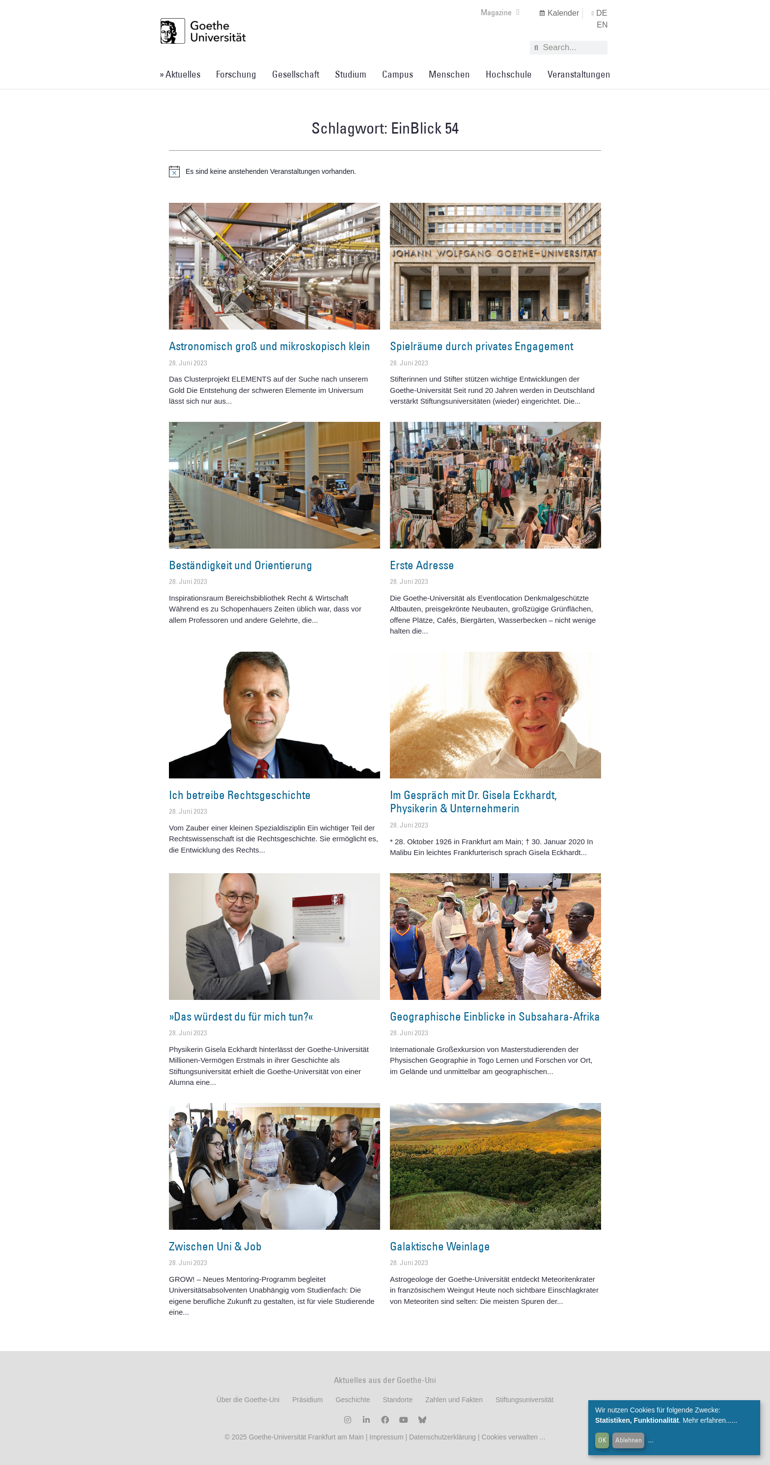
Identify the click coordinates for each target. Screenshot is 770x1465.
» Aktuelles (180, 74)
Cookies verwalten (511, 1437)
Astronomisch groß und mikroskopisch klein (269, 345)
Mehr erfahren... (707, 1420)
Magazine (500, 12)
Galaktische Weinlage (440, 1246)
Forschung (236, 74)
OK (602, 1440)
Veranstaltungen (579, 74)
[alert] (385, 171)
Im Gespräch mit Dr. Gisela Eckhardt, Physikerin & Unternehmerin (473, 801)
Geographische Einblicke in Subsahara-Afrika (495, 1016)
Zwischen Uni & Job (215, 1246)
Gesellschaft (295, 74)
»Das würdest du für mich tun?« (241, 1016)
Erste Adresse (422, 564)
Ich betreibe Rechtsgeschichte (240, 794)
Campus (397, 74)
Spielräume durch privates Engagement (481, 345)
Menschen (449, 74)
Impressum (385, 1437)
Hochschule (509, 74)
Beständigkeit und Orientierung (240, 564)
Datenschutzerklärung (442, 1437)
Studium (350, 74)
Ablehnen (628, 1440)
